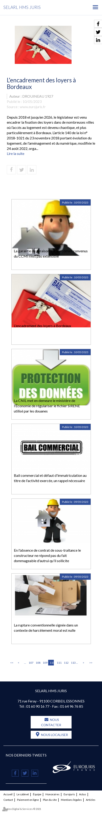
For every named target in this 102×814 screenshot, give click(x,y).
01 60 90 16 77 (37, 706)
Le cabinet (23, 794)
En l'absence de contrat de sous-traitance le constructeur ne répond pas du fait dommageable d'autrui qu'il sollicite (47, 555)
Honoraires (52, 794)
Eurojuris (69, 794)
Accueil (7, 794)
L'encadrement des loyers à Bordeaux (42, 326)
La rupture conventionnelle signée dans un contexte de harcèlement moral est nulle (46, 627)
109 (45, 662)
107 (31, 662)
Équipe (37, 794)
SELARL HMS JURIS (22, 7)
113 (73, 662)
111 (59, 662)
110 (52, 662)
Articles (90, 799)
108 (38, 662)
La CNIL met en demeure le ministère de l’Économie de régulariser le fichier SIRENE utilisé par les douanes (47, 405)
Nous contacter (51, 722)
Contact (8, 799)
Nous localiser (54, 735)
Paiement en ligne (28, 799)
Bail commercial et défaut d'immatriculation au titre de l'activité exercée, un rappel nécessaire (50, 478)
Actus (82, 794)
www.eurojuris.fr (33, 106)
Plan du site (50, 799)
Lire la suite (15, 153)
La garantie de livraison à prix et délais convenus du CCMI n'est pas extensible (51, 253)
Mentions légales (71, 799)
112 (66, 662)
